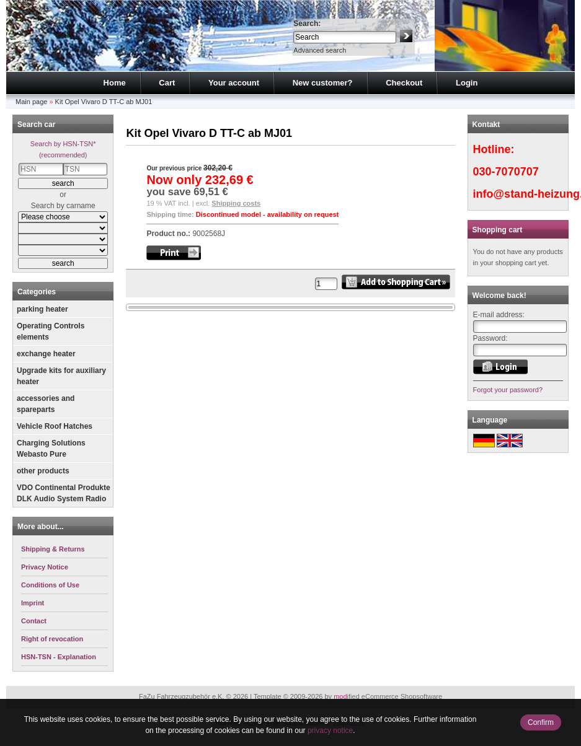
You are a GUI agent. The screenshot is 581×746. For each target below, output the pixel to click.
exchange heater (46, 353)
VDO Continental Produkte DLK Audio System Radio (63, 493)
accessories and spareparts (45, 404)
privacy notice (330, 730)
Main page (31, 101)
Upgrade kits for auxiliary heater (61, 376)
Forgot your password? (508, 389)
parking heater (42, 309)
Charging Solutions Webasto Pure (51, 449)
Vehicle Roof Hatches (54, 426)
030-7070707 (506, 171)
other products (43, 471)
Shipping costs (235, 203)
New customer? (323, 82)
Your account (233, 82)
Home (115, 82)
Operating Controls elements (50, 331)
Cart (167, 82)
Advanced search (319, 50)
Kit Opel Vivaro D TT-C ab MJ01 (104, 101)
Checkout (404, 82)
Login (466, 82)
